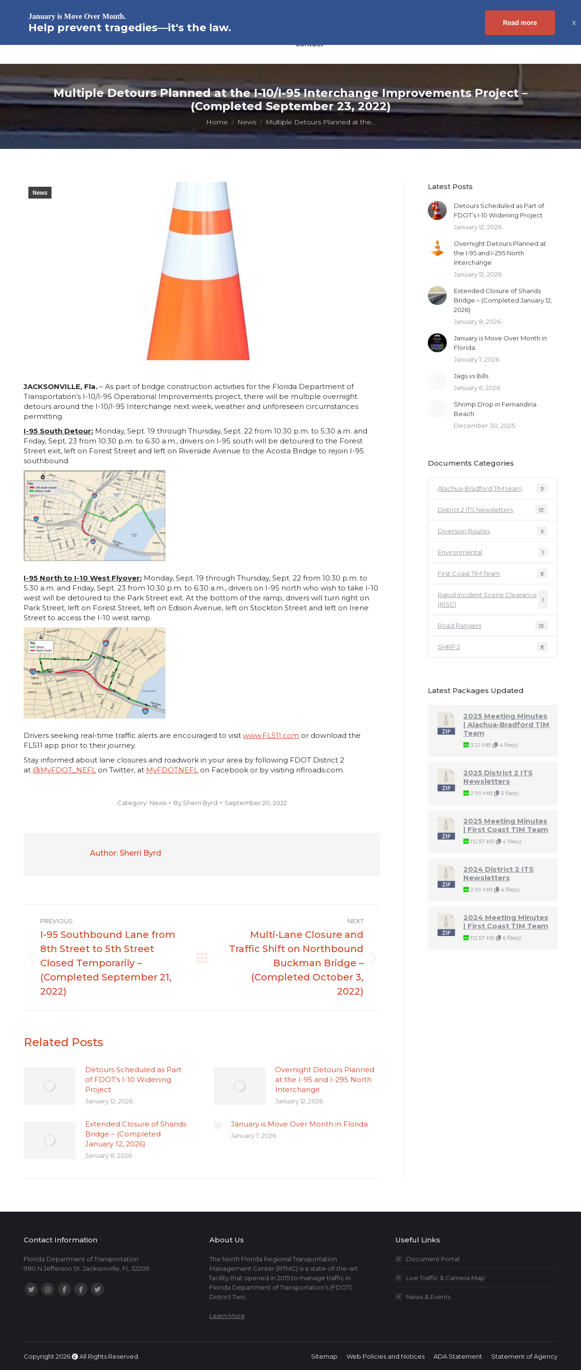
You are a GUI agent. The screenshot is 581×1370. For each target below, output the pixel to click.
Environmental (492, 552)
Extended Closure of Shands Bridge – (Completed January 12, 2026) (135, 1133)
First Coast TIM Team (492, 573)
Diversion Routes (492, 531)
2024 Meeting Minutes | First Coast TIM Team (505, 921)
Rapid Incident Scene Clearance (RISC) (492, 599)
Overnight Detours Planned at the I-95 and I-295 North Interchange (324, 1079)
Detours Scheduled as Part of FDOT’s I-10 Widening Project (133, 1079)
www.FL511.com (271, 735)
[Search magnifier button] (460, 42)
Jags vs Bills (471, 376)
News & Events (428, 1297)
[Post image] (50, 1086)
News (40, 193)
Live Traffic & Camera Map (445, 1278)
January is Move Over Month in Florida (299, 1123)
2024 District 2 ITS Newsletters (498, 873)
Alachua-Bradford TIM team (492, 488)
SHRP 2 (492, 646)
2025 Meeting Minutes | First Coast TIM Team (505, 825)
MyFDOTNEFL (172, 769)
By (195, 802)
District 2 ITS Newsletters (492, 509)
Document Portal (433, 1259)
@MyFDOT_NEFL (64, 769)
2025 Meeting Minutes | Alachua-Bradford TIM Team (506, 724)
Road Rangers (492, 625)
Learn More (227, 1315)
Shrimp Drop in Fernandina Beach (495, 408)
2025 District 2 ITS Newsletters (498, 777)
